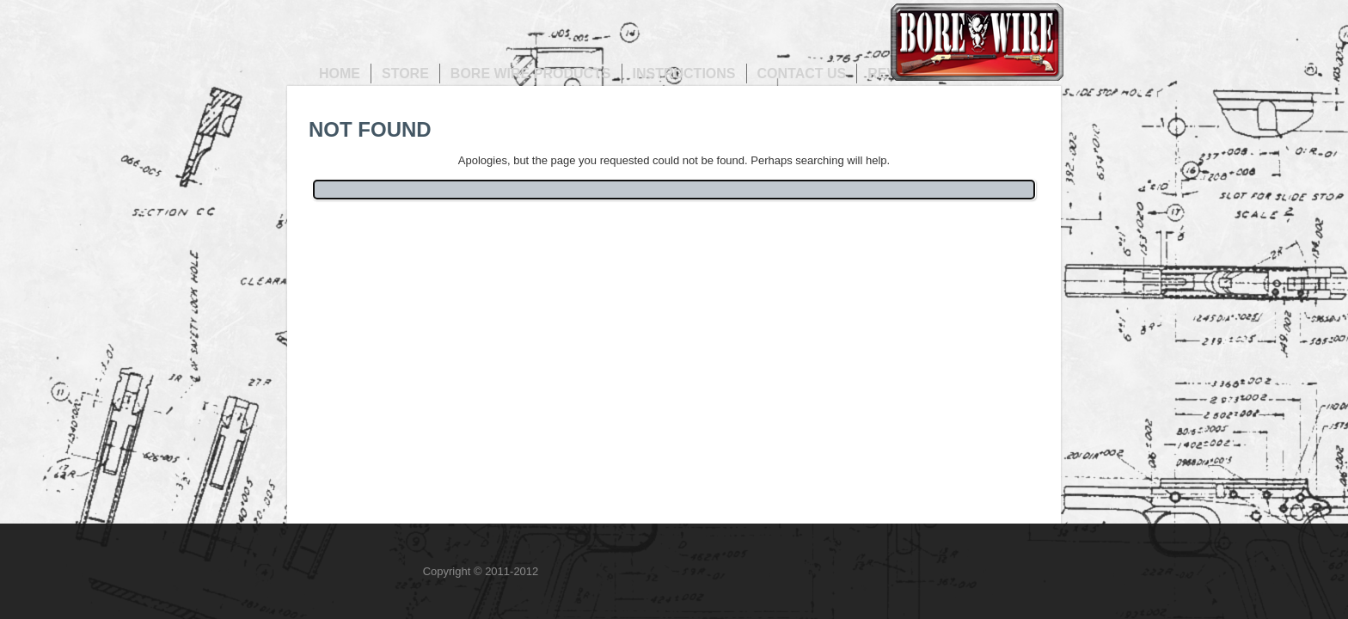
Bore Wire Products (530, 73)
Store (405, 73)
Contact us (802, 73)
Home (339, 73)
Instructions (684, 73)
